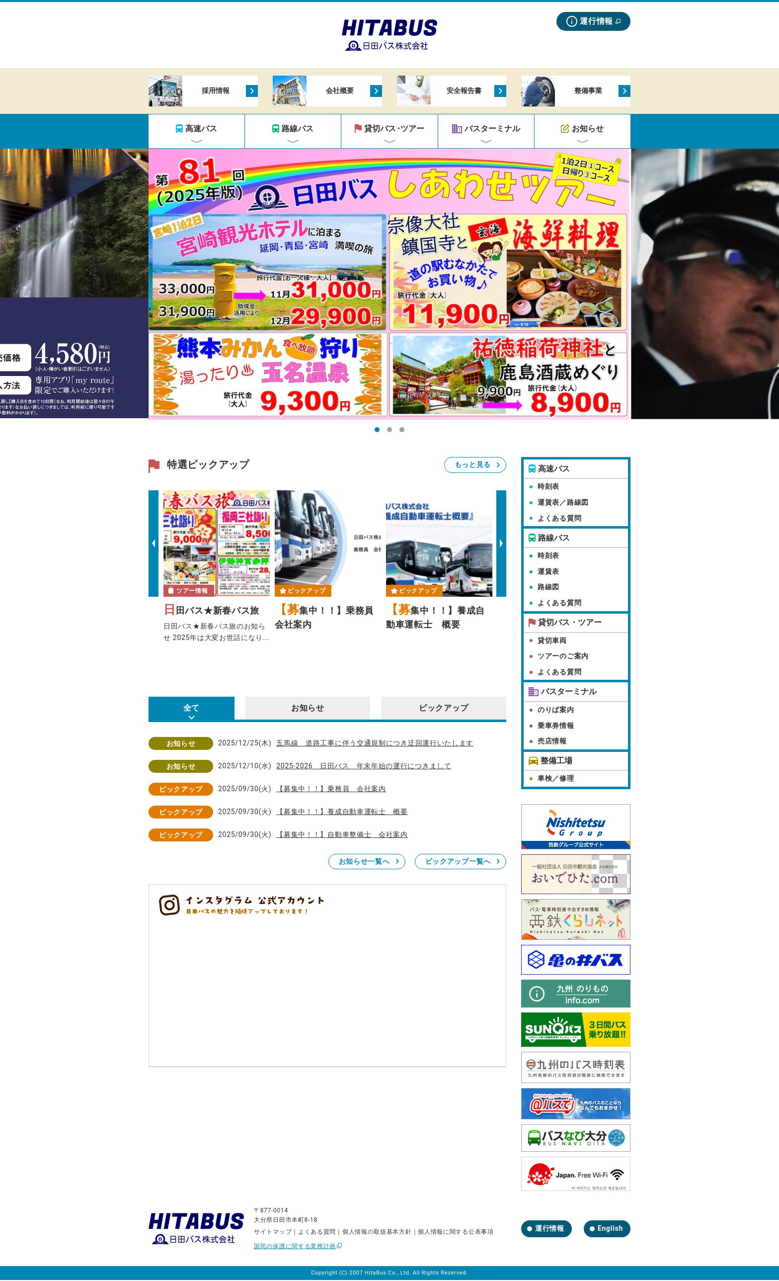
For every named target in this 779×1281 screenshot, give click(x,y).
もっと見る (473, 466)
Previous (153, 544)
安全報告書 (462, 91)
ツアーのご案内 (563, 657)
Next (501, 544)
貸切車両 (552, 641)
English (610, 1229)
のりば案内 (556, 711)
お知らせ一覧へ (364, 862)
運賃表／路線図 (563, 503)
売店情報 (552, 742)
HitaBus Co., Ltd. (388, 1274)
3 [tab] (404, 434)
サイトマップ (273, 1232)
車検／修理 (556, 779)
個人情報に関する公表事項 (455, 1232)
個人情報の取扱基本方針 (377, 1232)
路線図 (548, 588)
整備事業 (587, 91)
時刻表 (548, 488)
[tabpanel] (389, 285)
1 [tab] (380, 434)
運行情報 (596, 21)
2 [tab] (392, 434)
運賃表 (548, 572)
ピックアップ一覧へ (458, 862)
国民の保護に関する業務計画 (295, 1247)
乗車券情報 (556, 727)
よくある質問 (559, 519)
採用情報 (214, 91)
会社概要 (338, 91)
